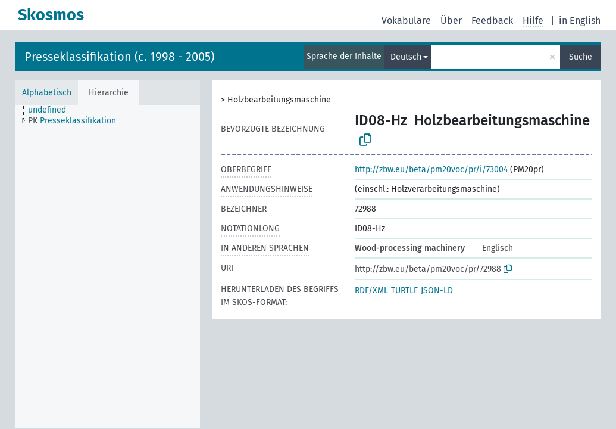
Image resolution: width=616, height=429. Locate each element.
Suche (580, 57)
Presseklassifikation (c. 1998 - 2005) (119, 56)
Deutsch (405, 57)
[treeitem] (52, 110)
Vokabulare (406, 20)
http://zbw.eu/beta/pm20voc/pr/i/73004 (431, 169)
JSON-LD (437, 290)
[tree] (107, 266)
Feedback (492, 20)
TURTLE (404, 290)
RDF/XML (371, 290)
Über (451, 20)
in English (580, 20)
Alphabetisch (46, 93)
